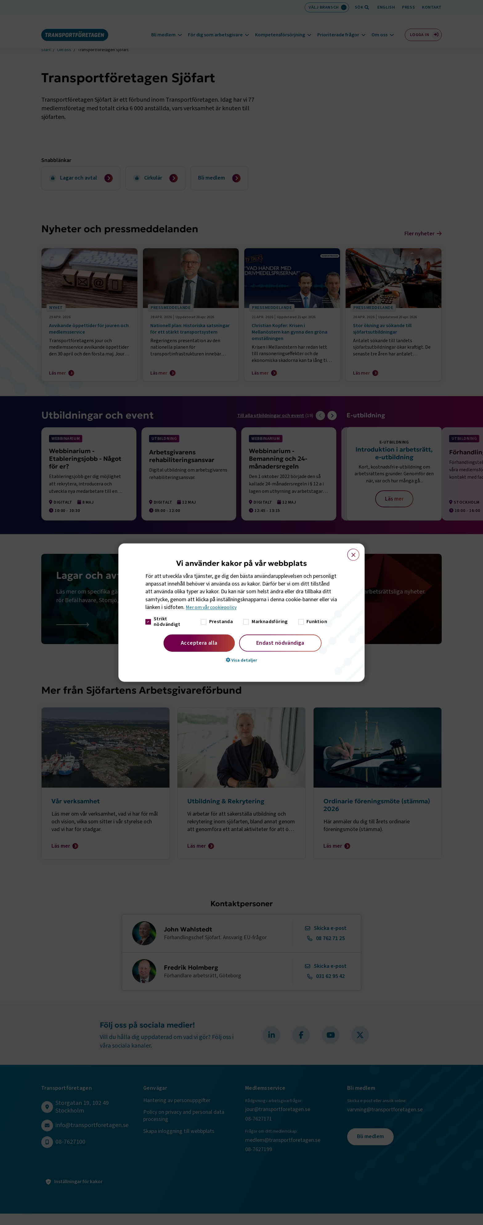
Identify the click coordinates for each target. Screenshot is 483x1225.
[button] (241, 660)
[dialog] (241, 612)
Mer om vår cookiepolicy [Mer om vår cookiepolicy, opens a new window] (214, 607)
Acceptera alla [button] (199, 643)
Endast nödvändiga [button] (280, 643)
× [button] (349, 551)
